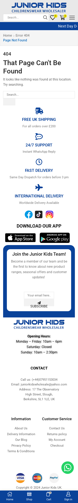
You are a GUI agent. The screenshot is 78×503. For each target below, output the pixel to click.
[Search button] (45, 17)
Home (7, 35)
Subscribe (39, 303)
